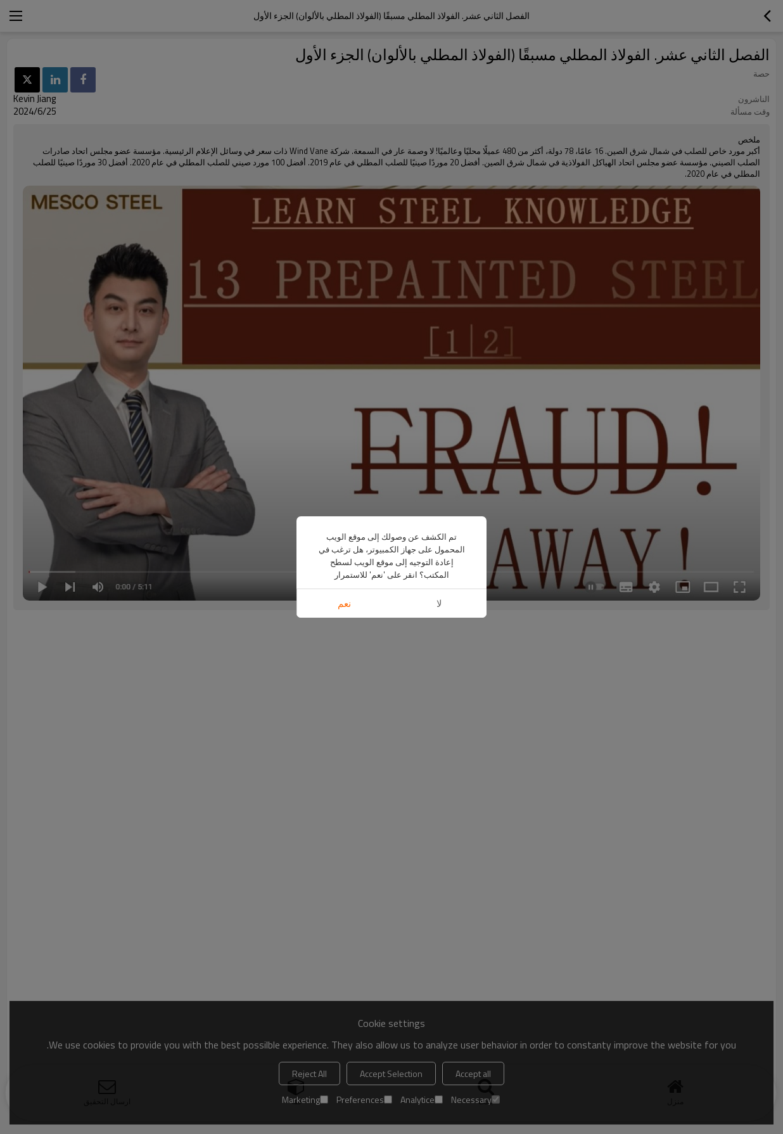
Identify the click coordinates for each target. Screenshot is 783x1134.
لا (439, 603)
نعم (344, 603)
